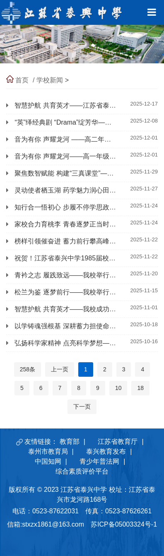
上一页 (59, 369)
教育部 (70, 441)
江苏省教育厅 (117, 441)
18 (140, 388)
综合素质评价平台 (82, 471)
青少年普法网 (99, 461)
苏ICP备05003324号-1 (124, 524)
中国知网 (48, 461)
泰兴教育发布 (106, 451)
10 (118, 388)
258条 (27, 369)
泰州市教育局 (48, 451)
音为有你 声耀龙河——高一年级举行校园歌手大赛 (88, 156)
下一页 (82, 406)
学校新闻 (49, 80)
